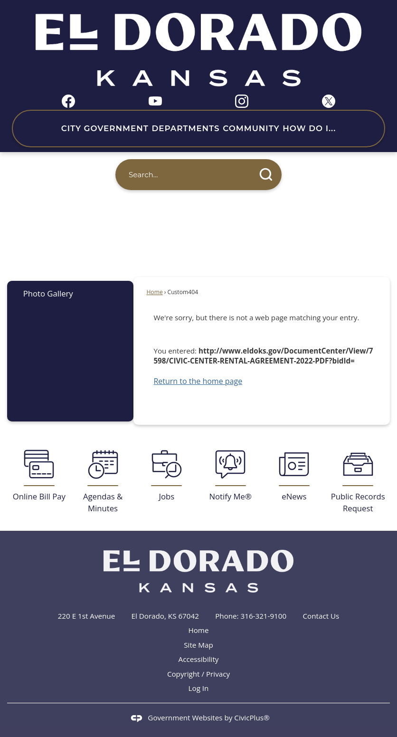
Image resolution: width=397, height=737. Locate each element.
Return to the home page (197, 381)
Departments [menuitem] (185, 128)
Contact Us (321, 616)
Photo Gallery (48, 293)
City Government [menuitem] (105, 128)
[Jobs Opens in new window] (166, 475)
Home (154, 292)
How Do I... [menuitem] (309, 128)
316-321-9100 (264, 616)
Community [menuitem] (251, 128)
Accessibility (199, 659)
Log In (199, 688)
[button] (266, 174)
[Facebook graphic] (68, 101)
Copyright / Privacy (198, 674)
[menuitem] (70, 293)
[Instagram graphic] (241, 101)
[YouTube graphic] (155, 100)
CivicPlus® (251, 717)
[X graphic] (328, 101)
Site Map (198, 645)
